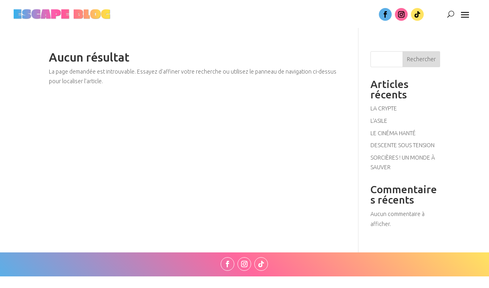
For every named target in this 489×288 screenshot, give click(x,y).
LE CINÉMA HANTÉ (393, 133)
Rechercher (421, 59)
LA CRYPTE (383, 108)
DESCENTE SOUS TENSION (402, 145)
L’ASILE (378, 121)
